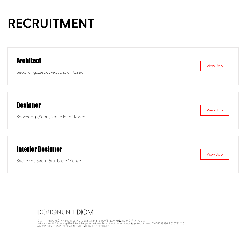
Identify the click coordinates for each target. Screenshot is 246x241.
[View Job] (214, 66)
